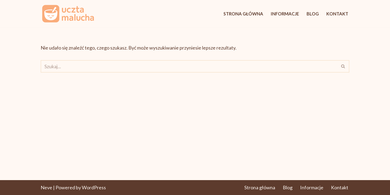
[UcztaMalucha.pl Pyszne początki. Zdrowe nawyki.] (68, 13)
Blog (313, 13)
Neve (46, 187)
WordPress (94, 187)
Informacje (285, 13)
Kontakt (337, 13)
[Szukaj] (189, 66)
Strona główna (243, 13)
